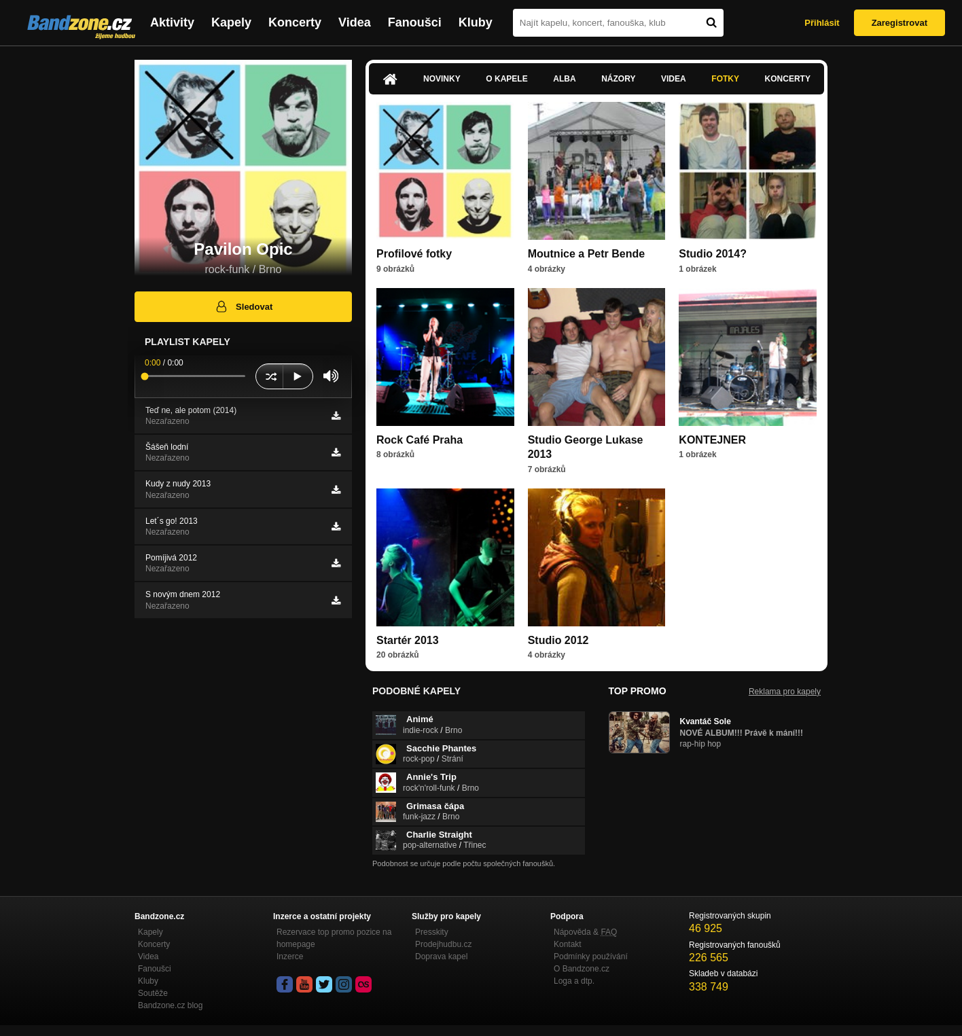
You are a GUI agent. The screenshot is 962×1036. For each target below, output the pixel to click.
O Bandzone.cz (581, 969)
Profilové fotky (414, 254)
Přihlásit (821, 23)
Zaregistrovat (899, 23)
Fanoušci (415, 22)
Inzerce (290, 956)
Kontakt (568, 944)
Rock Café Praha (419, 440)
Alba (564, 79)
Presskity (431, 932)
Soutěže (153, 993)
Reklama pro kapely (785, 691)
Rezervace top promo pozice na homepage (334, 938)
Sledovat (243, 306)
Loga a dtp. (574, 981)
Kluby (476, 22)
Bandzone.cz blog (170, 1005)
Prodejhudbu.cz (443, 944)
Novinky (442, 79)
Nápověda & (585, 932)
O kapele (506, 79)
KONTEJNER (712, 440)
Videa (354, 22)
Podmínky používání (591, 956)
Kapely (231, 22)
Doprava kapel (441, 956)
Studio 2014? (713, 254)
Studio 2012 (558, 640)
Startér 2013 (407, 640)
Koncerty (294, 22)
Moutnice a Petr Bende (586, 254)
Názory (618, 79)
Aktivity (172, 22)
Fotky (725, 79)
